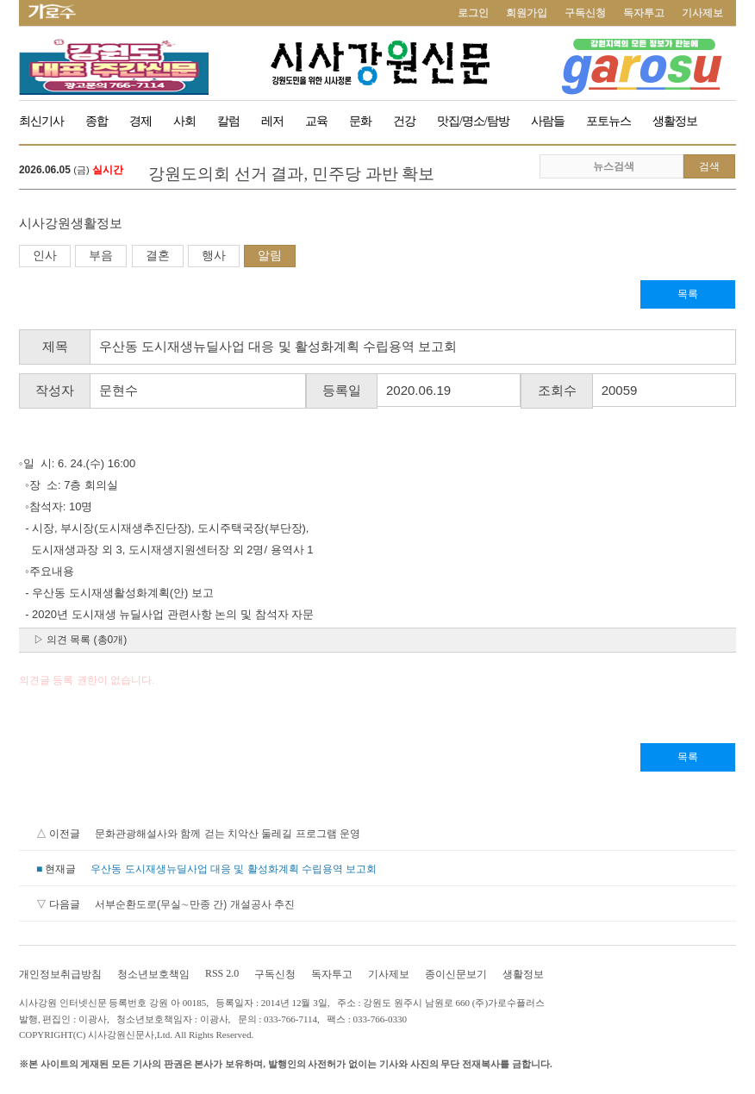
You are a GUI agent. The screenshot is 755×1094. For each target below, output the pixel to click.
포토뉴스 (608, 121)
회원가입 (526, 13)
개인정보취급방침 (60, 974)
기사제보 (702, 13)
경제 (140, 121)
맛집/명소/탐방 (473, 121)
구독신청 (585, 13)
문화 (360, 121)
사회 (184, 121)
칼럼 (228, 121)
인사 (45, 255)
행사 (214, 255)
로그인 (473, 13)
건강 (404, 121)
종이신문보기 (456, 974)
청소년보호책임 (153, 974)
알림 (270, 255)
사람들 (548, 121)
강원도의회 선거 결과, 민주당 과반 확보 (291, 174)
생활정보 (674, 121)
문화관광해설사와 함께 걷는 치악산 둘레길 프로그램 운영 (227, 834)
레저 (272, 121)
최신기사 (41, 121)
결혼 (158, 255)
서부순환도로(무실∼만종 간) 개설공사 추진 (195, 904)
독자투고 (644, 13)
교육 (316, 121)
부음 (101, 255)
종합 (96, 121)
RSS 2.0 (222, 973)
